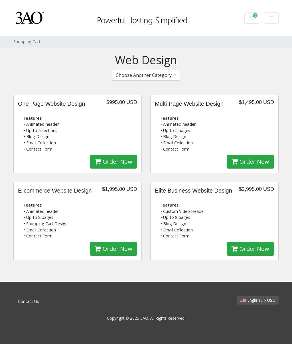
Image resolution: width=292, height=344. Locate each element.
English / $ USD (257, 300)
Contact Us (28, 301)
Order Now (113, 161)
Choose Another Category (144, 75)
